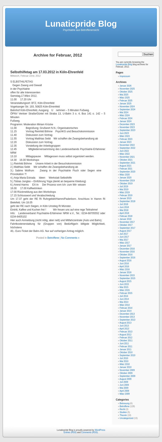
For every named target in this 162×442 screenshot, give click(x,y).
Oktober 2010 (126, 352)
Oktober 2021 (126, 160)
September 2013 (127, 320)
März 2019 (125, 192)
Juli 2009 (124, 382)
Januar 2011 (125, 349)
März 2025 (125, 97)
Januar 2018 (125, 219)
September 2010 (127, 355)
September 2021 (127, 163)
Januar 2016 (125, 272)
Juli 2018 (124, 204)
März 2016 (125, 269)
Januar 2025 (125, 103)
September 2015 (127, 278)
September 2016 (127, 257)
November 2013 (127, 317)
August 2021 (125, 166)
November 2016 (127, 252)
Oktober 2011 (126, 340)
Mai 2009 (124, 388)
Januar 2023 (125, 142)
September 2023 (127, 130)
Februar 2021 (126, 169)
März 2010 (125, 364)
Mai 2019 (124, 189)
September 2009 (127, 376)
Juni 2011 (124, 343)
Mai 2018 (124, 210)
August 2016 (125, 260)
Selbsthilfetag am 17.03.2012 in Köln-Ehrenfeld (46, 72)
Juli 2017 (124, 234)
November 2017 (127, 222)
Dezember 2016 (127, 249)
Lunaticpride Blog (81, 23)
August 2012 (125, 334)
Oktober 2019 (126, 183)
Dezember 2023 (127, 124)
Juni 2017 (124, 237)
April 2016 (124, 266)
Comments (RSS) (89, 432)
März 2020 (125, 174)
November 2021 (127, 157)
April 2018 (124, 213)
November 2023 (127, 127)
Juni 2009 (124, 385)
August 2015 (125, 281)
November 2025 (127, 89)
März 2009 (125, 394)
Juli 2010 (124, 358)
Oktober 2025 (126, 92)
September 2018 (127, 201)
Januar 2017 (125, 246)
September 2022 (127, 148)
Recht (122, 409)
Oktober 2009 (126, 373)
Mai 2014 (124, 302)
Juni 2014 (124, 299)
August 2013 (125, 323)
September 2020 (127, 172)
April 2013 (124, 329)
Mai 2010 (124, 361)
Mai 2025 (124, 95)
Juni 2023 (124, 133)
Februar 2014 (126, 308)
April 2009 (124, 391)
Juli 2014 (124, 296)
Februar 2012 (126, 337)
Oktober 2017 (126, 225)
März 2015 (125, 290)
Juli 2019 (124, 186)
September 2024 (127, 109)
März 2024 (125, 115)
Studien (123, 412)
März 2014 (125, 305)
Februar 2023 (126, 139)
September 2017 (127, 228)
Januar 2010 (125, 367)
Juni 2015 (124, 284)
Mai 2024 (124, 112)
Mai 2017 (124, 240)
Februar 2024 (126, 118)
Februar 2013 (126, 331)
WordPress (100, 430)
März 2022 (125, 154)
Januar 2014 (125, 311)
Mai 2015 (124, 287)
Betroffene (53, 237)
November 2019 (127, 180)
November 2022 (127, 145)
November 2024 (127, 106)
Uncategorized (126, 418)
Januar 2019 (125, 198)
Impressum (125, 76)
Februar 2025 (126, 100)
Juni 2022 (124, 151)
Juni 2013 (124, 326)
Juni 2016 (124, 263)
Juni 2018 (124, 207)
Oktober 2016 (126, 254)
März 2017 (125, 243)
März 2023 (125, 136)
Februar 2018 (126, 216)
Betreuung (124, 403)
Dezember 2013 (127, 314)
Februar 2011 (126, 346)
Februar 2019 (126, 195)
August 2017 (125, 231)
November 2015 (127, 275)
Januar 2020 (125, 177)
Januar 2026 (125, 86)
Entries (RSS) (70, 432)
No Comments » (70, 237)
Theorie (123, 415)
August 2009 (125, 379)
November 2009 (127, 370)
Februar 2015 (126, 293)
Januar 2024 (125, 121)
